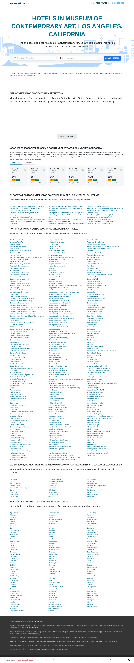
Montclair (51, 558)
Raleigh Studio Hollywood (95, 242)
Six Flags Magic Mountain (95, 309)
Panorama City (53, 589)
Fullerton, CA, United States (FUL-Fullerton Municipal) (28, 219)
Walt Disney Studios (93, 398)
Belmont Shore (15, 486)
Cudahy (12, 565)
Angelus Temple (15, 255)
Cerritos (12, 547)
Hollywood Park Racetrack (19, 457)
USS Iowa (90, 375)
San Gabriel (91, 526)
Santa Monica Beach (94, 281)
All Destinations (33, 645)
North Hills (51, 569)
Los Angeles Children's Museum (59, 296)
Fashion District (15, 392)
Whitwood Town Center (95, 433)
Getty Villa (13, 409)
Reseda (51, 611)
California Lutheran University (20, 303)
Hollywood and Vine (16, 446)
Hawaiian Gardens (16, 600)
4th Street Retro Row (17, 242)
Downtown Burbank (54, 479)
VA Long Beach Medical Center (97, 377)
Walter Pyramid (92, 401)
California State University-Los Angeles (23, 311)
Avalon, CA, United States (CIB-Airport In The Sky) (27, 206)
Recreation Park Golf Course (96, 253)
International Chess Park (56, 253)
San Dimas (90, 521)
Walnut (89, 589)
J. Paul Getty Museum (55, 255)
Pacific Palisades (54, 582)
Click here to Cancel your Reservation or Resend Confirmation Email (33, 638)
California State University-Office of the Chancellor (27, 316)
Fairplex (12, 388)
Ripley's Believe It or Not (95, 255)
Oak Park (51, 578)
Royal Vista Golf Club (94, 270)
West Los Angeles (93, 494)
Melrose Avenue (54, 353)
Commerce (13, 558)
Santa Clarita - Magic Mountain (97, 486)
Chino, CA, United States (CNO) (20, 210)
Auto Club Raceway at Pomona (20, 264)
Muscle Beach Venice (55, 368)
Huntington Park (53, 513)
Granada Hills (14, 591)
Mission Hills (52, 554)
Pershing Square (54, 438)
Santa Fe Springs (92, 534)
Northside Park (53, 396)
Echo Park (13, 370)
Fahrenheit (16, 162)
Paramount (52, 591)
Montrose (51, 565)
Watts (89, 492)
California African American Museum (22, 298)
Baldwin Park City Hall (17, 277)
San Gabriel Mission (93, 277)
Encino (12, 582)
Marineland (52, 351)
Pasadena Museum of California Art (60, 427)
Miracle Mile (52, 492)
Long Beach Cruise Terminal (58, 288)
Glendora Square (16, 418)
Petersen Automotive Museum (58, 440)
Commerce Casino (16, 346)
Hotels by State (45, 645)
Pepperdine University (55, 435)
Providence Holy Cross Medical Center (61, 459)
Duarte (12, 574)
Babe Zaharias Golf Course (19, 275)
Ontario (50, 580)
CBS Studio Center (16, 325)
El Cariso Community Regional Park (22, 375)
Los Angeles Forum (55, 307)
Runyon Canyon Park (94, 272)
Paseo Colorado (54, 433)
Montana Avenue (54, 362)
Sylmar (89, 563)
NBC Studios (52, 390)
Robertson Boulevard (94, 259)
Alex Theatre (14, 248)
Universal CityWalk (93, 362)
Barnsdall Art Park (16, 281)
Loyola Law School (54, 335)
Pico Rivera (52, 595)
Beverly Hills (14, 534)
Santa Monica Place (93, 290)
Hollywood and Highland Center (20, 444)
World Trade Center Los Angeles (98, 453)
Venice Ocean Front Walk (95, 390)
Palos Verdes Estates (55, 587)
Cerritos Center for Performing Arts (21, 329)
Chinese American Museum (19, 331)
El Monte (13, 578)
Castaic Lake (14, 320)
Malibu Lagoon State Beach (57, 346)
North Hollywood (54, 571)
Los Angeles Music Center (57, 320)
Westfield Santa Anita (94, 420)
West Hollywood (92, 593)
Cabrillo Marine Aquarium (18, 296)
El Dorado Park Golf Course (19, 377)
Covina (12, 563)
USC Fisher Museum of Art (96, 372)
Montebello (52, 560)
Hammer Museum (16, 435)
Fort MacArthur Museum (18, 398)
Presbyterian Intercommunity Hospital (60, 455)
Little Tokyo (52, 490)
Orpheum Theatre (54, 414)
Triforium (90, 357)
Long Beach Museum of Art (57, 290)
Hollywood (13, 608)
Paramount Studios (54, 422)
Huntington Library (54, 246)
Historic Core (52, 486)
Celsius (29, 162)
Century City (14, 492)
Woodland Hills (92, 606)
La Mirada (51, 524)
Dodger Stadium (15, 359)
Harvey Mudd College (17, 438)
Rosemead (90, 517)
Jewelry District (53, 261)
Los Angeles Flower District (57, 305)
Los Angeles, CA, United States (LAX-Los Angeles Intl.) (66, 213)
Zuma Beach (91, 455)
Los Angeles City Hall (55, 298)
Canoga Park (14, 541)
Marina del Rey (53, 550)
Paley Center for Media (56, 418)
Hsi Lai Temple (53, 244)
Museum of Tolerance (55, 383)
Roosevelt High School (95, 264)
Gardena (13, 584)
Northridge (52, 574)
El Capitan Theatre (16, 372)
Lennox (51, 534)
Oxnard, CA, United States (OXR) (59, 221)
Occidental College (54, 401)
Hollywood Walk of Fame (56, 240)
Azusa (12, 524)
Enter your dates (67, 136)
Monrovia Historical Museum (58, 359)
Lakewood (52, 530)
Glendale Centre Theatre (18, 414)
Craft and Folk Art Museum (19, 351)
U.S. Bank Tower (92, 359)
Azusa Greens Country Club (19, 272)
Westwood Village (93, 425)
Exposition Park (15, 385)
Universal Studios (93, 364)
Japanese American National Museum (61, 257)
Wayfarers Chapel (93, 409)
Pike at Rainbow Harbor (56, 442)
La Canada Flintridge (55, 519)
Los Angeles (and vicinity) (83, 73)
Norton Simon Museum (56, 398)
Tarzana (89, 565)
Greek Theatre (15, 429)
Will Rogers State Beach (95, 438)
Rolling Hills (91, 515)
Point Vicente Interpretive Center (59, 446)
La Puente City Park (55, 277)
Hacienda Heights (16, 595)
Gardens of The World (17, 405)
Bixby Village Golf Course (18, 290)
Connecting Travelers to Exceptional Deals (103, 641)
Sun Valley (90, 558)
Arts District (14, 479)
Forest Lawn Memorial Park (19, 396)
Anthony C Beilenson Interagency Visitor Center (26, 257)
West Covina (91, 591)
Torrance (90, 574)
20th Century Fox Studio (18, 240)
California (53, 73)
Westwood (90, 496)
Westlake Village (92, 595)
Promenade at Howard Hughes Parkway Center (64, 457)
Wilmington (90, 600)
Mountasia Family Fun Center (58, 366)
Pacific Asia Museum (55, 416)
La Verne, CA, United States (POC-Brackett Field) (65, 206)
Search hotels (112, 58)
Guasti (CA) (14, 593)
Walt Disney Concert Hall (95, 396)
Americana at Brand (16, 253)
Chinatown (13, 552)
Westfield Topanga (93, 422)
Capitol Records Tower (17, 318)
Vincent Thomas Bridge (95, 392)
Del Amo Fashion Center (18, 353)
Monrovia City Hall (54, 357)
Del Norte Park (15, 355)
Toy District (91, 490)
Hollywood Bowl (15, 449)
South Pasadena (92, 552)
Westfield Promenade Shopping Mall (99, 418)
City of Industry (15, 496)
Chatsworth (14, 550)
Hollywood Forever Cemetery (20, 451)
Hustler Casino (53, 248)
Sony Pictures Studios (94, 316)
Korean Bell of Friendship (57, 266)
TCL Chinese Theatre (94, 331)
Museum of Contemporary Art (58, 370)
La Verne (51, 528)
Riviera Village (92, 513)
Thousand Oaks (92, 567)
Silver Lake (91, 488)
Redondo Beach (53, 608)
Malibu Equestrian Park (56, 344)
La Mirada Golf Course (56, 272)
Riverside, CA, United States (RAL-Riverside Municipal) (105, 208)
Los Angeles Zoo (54, 329)
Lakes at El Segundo (55, 281)
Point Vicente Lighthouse (56, 449)
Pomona (51, 602)
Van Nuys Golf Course (94, 381)
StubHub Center (92, 327)
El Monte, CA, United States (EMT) (21, 217)
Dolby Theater (14, 362)
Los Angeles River (54, 325)
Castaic (12, 545)
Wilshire (107, 73)
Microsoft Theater (54, 355)
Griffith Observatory (16, 431)
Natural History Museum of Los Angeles (61, 385)
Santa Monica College (94, 283)
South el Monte (92, 547)
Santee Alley (91, 292)
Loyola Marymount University (58, 338)
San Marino (91, 528)
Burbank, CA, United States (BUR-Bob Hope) (25, 208)
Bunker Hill (13, 490)
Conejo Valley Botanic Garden (20, 348)
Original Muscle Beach (55, 412)
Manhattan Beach (54, 547)
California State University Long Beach (23, 309)
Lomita (50, 537)
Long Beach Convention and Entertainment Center (65, 285)
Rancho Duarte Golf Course (96, 244)
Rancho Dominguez (55, 604)
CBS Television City (16, 327)
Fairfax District (53, 483)
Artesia (12, 521)
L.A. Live (51, 268)
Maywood (51, 552)
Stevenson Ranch (93, 554)
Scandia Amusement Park (95, 294)
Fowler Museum (15, 401)
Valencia (90, 578)
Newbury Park (53, 494)
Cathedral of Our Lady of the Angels (22, 322)
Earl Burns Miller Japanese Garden (21, 368)
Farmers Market (15, 390)
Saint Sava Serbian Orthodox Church (99, 275)
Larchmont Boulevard (55, 283)
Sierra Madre (91, 543)
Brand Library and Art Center (19, 292)
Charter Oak (14, 494)
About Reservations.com (18, 645)
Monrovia (51, 556)
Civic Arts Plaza (15, 340)
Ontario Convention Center (57, 407)
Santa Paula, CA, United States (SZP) (99, 217)
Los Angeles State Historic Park (59, 327)
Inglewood (52, 515)
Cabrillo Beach (15, 294)
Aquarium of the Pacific (17, 261)
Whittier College (92, 429)
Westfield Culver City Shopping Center (100, 416)
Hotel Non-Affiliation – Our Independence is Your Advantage (67, 641)
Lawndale (51, 532)
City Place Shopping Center (19, 338)
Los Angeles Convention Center (59, 301)
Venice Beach (92, 385)
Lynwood (51, 543)
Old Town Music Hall (55, 403)
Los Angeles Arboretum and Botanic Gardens (63, 292)
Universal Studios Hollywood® (97, 366)
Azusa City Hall (15, 270)
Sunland (89, 560)
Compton (13, 560)
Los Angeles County (66, 73)
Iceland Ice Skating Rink (56, 251)
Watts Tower (91, 407)
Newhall (51, 567)
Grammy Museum (15, 422)
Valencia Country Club (94, 379)
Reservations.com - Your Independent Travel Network (28, 641)
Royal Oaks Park (92, 268)
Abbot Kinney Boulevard (18, 246)
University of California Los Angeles (99, 368)
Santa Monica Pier (93, 288)
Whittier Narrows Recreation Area (98, 431)
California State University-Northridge (22, 314)
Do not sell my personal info (74, 645)
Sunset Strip (91, 329)
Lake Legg (52, 279)
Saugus (89, 539)
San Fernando (92, 483)
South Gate (91, 550)
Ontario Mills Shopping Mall (57, 409)
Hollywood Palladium (17, 453)
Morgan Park (52, 364)
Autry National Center (17, 268)
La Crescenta (53, 521)
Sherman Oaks (92, 541)
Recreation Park (92, 251)
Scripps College (92, 296)
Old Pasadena (91, 479)
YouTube (44, 649)
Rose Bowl (90, 266)
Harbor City (14, 597)
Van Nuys (90, 582)
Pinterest (65, 649)
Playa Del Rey (53, 597)
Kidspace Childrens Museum (57, 264)
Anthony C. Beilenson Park (19, 259)
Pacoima (51, 584)
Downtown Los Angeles (56, 481)
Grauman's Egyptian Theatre (19, 427)
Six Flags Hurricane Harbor (96, 307)
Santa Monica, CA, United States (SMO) (100, 215)
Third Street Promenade (95, 346)
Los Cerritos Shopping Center (58, 331)
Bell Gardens (14, 530)
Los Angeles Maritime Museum (58, 309)
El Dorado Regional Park (18, 379)
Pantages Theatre (54, 420)
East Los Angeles (16, 576)
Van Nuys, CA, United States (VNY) (98, 223)
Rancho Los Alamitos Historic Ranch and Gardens (103, 246)
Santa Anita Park (92, 279)
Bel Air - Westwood (16, 483)
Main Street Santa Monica (57, 342)
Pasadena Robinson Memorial (58, 431)
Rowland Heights (92, 519)
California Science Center (18, 305)
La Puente (51, 526)
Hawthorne (13, 602)
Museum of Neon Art (55, 377)
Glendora (13, 589)
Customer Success (57, 645)
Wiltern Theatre (92, 444)
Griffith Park (14, 433)
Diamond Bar (14, 569)
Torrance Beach (92, 348)
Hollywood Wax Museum (56, 242)
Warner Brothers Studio (95, 403)
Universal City (91, 576)
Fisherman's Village (16, 394)
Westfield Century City (94, 414)
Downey (12, 571)
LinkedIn (59, 649)
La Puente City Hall (54, 275)
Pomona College (54, 451)
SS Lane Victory (92, 322)
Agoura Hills (14, 513)
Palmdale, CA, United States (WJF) (98, 206)
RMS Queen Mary (93, 257)
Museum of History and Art (57, 372)
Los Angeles (98, 73)
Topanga (90, 571)
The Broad (90, 338)
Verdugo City (91, 587)
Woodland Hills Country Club (96, 446)
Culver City (13, 567)
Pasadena (90, 481)
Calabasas (13, 539)
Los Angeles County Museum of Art (60, 303)
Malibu (50, 545)
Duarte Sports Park (16, 366)
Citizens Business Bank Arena (20, 335)
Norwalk (51, 576)
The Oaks (90, 344)
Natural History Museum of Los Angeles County (64, 388)
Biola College (14, 288)
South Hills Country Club (95, 318)
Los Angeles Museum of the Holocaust (61, 318)
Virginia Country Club (94, 394)
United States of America (39, 73)
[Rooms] (79, 58)
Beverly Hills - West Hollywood (20, 488)
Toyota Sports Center (94, 353)
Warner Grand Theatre (94, 405)
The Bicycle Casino (93, 333)
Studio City (90, 556)
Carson (12, 543)
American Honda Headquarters (20, 251)
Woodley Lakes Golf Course (96, 449)
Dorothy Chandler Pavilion (19, 364)
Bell (11, 528)
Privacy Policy (17, 660)
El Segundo (14, 580)
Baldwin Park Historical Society (20, 279)
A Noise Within (15, 244)
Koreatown (52, 488)
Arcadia (12, 519)
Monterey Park (53, 563)
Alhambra (13, 515)
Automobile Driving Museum (19, 266)
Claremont (13, 556)
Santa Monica (91, 537)
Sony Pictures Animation (95, 314)
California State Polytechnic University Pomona (26, 307)
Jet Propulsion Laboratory (57, 259)
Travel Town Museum (94, 355)
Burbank (12, 537)
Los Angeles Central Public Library (60, 294)
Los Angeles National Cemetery (59, 322)
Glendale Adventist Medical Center (21, 412)
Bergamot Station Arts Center (20, 283)
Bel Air (12, 481)
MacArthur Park (53, 340)
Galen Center (14, 403)
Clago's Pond (14, 342)
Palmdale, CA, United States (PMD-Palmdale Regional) (66, 223)
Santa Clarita (91, 532)
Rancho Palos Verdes (55, 606)
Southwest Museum (93, 320)
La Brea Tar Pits (53, 270)
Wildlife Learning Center (95, 435)
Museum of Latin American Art (58, 375)
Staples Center (92, 325)
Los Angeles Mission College (58, 316)
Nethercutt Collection (55, 392)
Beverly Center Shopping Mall (20, 285)
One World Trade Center (56, 405)
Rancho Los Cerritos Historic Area (98, 248)
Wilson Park (91, 440)
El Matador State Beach (18, 381)
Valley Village (91, 580)
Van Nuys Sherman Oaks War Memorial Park (102, 383)
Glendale (13, 587)
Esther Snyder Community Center (21, 383)
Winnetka (90, 604)
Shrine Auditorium (93, 305)
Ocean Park (52, 496)
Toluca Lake (91, 569)
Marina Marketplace (55, 348)
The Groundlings (92, 340)
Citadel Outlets (15, 333)
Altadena (13, 517)
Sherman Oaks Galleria (94, 301)
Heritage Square (15, 442)
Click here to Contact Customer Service (85, 638)
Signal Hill (90, 545)
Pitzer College (53, 444)
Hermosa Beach (15, 604)
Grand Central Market (17, 425)
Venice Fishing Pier (93, 388)
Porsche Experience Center (57, 453)
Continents (13, 73)
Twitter (38, 649)
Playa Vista (52, 600)
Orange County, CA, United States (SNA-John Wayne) (66, 219)
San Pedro (90, 530)
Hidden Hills (14, 606)
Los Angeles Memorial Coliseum (59, 311)
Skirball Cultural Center (94, 311)
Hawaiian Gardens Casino (18, 440)
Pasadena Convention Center (58, 425)
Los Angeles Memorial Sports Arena (60, 314)
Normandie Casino (54, 394)
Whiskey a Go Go (93, 427)
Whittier (89, 597)
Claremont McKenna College (19, 344)
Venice (89, 584)
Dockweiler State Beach (18, 357)
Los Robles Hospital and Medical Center (61, 333)
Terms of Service (28, 660)
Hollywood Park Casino (18, 455)
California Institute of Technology (21, 301)
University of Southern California (98, 370)
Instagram (51, 649)
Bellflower (13, 532)
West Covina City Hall (94, 412)
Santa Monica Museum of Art (96, 285)
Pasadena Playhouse (55, 429)
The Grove (90, 342)
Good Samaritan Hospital (18, 420)
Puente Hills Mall (92, 240)
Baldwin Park (14, 526)
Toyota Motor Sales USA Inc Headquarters (101, 351)
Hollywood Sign (15, 459)
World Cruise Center (94, 451)
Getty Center (14, 407)
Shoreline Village (92, 303)
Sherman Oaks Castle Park (96, 298)
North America (24, 73)
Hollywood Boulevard (17, 611)
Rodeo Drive (91, 261)
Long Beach (52, 539)
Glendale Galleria (16, 416)
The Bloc (90, 335)
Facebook (32, 649)
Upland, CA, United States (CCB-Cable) (100, 221)
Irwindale (51, 517)
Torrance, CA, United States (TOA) (98, 219)
